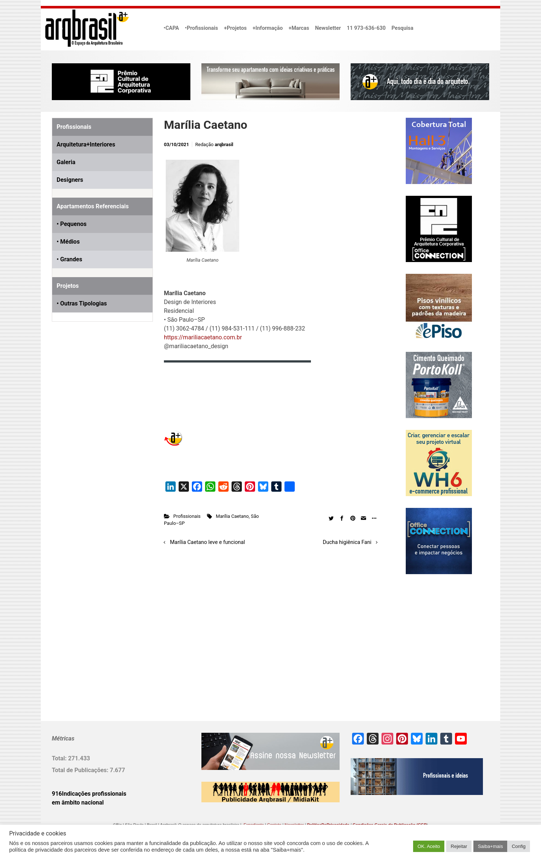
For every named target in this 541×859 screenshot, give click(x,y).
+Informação (267, 28)
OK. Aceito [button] (429, 846)
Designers (70, 179)
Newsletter (328, 28)
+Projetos (235, 28)
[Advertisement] (98, 411)
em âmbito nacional (78, 802)
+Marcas (299, 28)
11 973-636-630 (366, 28)
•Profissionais (201, 28)
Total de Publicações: (81, 770)
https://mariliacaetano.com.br (203, 337)
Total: (60, 758)
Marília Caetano (232, 516)
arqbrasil (224, 144)
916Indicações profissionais (89, 793)
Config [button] (519, 846)
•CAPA (171, 28)
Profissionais (187, 516)
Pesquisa (402, 28)
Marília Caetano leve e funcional (207, 542)
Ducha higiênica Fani (347, 542)
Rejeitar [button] (459, 846)
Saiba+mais (490, 846)
